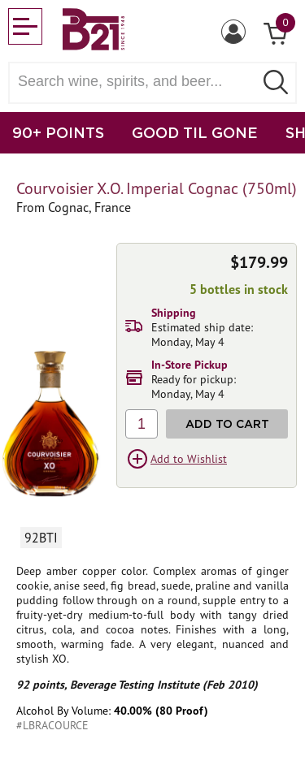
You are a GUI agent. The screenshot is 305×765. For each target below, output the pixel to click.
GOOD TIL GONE (195, 132)
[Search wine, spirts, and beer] (136, 81)
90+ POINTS (58, 132)
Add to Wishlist (188, 459)
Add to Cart (227, 423)
